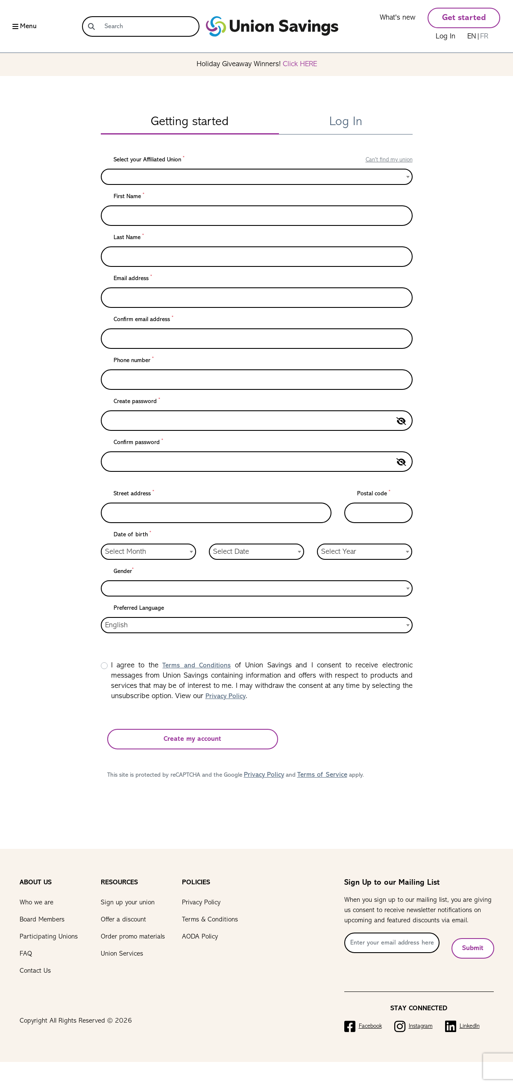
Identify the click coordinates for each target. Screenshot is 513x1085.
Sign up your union (128, 902)
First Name (129, 196)
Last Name (129, 237)
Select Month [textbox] (125, 552)
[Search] (149, 26)
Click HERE (300, 64)
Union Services (122, 953)
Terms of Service (322, 775)
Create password (137, 401)
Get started (464, 18)
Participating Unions (49, 936)
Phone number (134, 360)
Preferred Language (139, 608)
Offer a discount (123, 919)
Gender (124, 571)
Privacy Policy (225, 696)
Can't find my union (389, 160)
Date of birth (132, 534)
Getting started (190, 122)
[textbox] (108, 176)
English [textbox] (116, 625)
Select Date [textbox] (231, 552)
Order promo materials (133, 936)
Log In (445, 36)
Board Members (42, 919)
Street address (134, 493)
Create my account (192, 739)
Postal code (373, 493)
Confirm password (138, 442)
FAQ (26, 953)
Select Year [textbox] (338, 552)
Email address (133, 278)
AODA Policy (200, 936)
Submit (473, 946)
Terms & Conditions (210, 919)
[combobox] (257, 177)
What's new (398, 18)
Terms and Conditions (196, 665)
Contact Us (35, 971)
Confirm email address (143, 319)
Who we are (36, 902)
